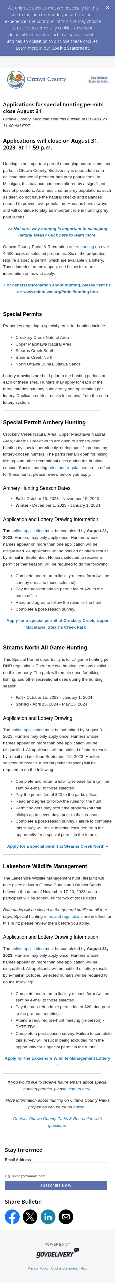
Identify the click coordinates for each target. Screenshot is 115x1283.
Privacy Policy (38, 1268)
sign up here (78, 1089)
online (78, 1107)
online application (27, 530)
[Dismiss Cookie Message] (107, 6)
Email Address (18, 1160)
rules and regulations (67, 467)
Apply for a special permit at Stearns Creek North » (57, 846)
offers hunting (81, 246)
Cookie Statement (70, 48)
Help (83, 1268)
